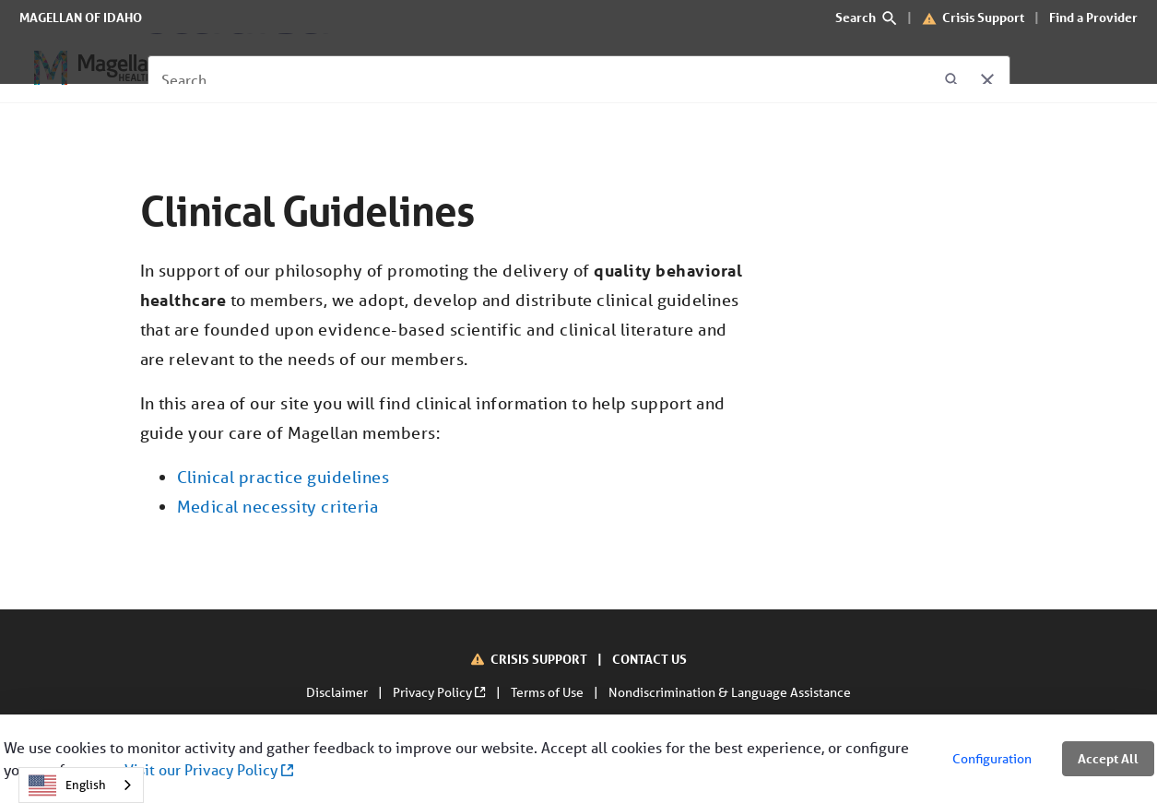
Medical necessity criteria (278, 506)
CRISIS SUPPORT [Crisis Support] (540, 658)
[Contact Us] (569, 68)
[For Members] (252, 68)
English (67, 785)
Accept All (1108, 758)
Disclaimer (338, 692)
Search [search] (866, 17)
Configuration (992, 758)
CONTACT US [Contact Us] (649, 658)
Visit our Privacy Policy (208, 769)
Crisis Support (983, 17)
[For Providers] (369, 68)
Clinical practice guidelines (283, 476)
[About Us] (473, 68)
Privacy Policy (440, 692)
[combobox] (81, 785)
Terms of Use (548, 692)
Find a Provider (1093, 17)
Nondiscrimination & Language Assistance (729, 692)
